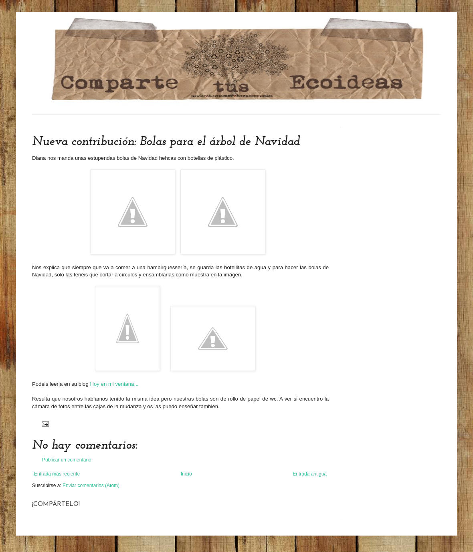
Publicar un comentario (66, 460)
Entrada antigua (310, 474)
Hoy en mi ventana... (114, 384)
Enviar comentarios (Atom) (91, 485)
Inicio (186, 474)
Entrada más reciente (57, 474)
